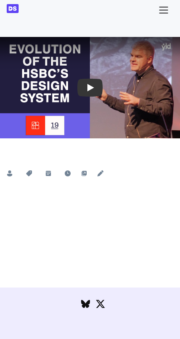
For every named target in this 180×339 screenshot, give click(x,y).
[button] (90, 87)
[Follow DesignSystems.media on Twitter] (100, 305)
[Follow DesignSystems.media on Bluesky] (85, 305)
